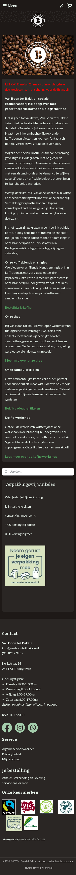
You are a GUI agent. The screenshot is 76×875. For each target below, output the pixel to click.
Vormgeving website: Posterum (23, 839)
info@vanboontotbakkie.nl (20, 648)
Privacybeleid (11, 754)
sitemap (42, 861)
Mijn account (11, 759)
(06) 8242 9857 (12, 653)
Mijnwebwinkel (45, 867)
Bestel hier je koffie (18, 307)
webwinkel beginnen (63, 861)
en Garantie (20, 783)
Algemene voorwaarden (18, 749)
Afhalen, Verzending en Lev (20, 778)
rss (49, 861)
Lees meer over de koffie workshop (31, 456)
